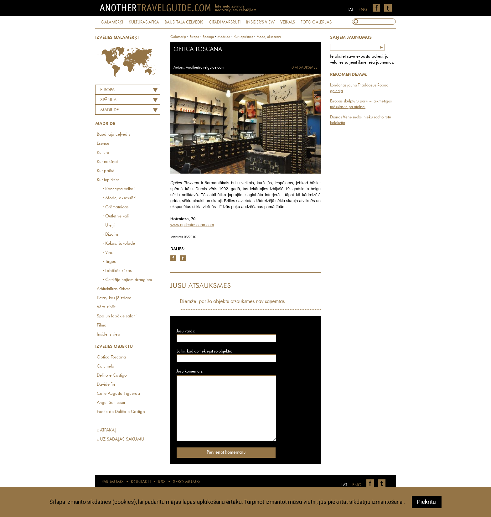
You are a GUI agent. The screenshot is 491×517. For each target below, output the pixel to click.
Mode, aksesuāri (268, 37)
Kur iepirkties (108, 180)
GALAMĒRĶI (112, 22)
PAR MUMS (112, 482)
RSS (162, 482)
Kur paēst (105, 171)
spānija (208, 37)
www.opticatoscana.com (192, 224)
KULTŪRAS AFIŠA (144, 22)
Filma (101, 325)
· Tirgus (109, 261)
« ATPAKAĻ (106, 430)
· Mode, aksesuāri (119, 198)
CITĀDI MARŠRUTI (224, 22)
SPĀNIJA (108, 100)
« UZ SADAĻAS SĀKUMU (120, 439)
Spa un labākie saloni (117, 316)
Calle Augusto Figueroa (118, 393)
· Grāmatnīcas (115, 207)
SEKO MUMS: (186, 482)
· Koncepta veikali (119, 189)
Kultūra (103, 152)
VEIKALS (287, 22)
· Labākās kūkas (117, 271)
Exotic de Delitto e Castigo (121, 412)
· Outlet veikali (116, 216)
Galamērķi (178, 37)
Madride (109, 110)
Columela (105, 366)
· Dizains (110, 234)
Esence (103, 143)
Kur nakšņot (107, 161)
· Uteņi (109, 225)
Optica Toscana (111, 357)
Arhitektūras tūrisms (113, 289)
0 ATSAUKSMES (305, 67)
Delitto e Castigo (112, 375)
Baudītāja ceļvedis (113, 134)
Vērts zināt (106, 307)
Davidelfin (106, 384)
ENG (363, 10)
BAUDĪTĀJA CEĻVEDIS (184, 22)
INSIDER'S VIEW (260, 22)
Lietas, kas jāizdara (114, 298)
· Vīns (107, 252)
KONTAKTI (141, 482)
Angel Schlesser (111, 402)
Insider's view (109, 334)
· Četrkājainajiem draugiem (127, 280)
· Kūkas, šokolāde (119, 243)
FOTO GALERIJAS (316, 22)
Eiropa (107, 90)
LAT (351, 10)
